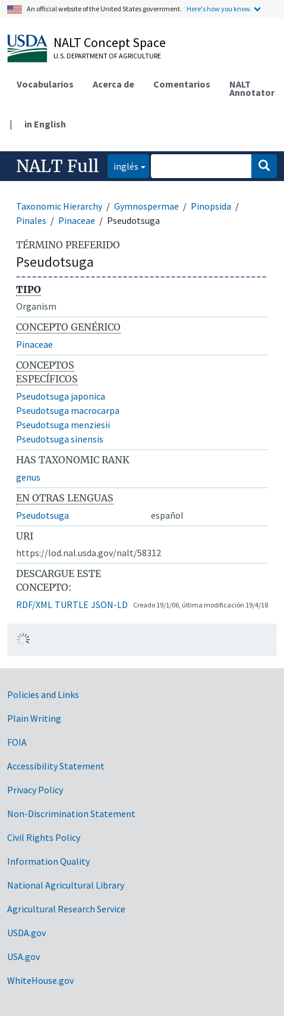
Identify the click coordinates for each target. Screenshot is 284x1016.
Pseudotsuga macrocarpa (67, 410)
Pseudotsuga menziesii (63, 425)
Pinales (31, 220)
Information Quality (48, 861)
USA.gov (23, 956)
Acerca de (113, 84)
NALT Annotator (251, 88)
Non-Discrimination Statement (71, 813)
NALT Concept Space (109, 42)
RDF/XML (34, 604)
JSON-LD (109, 604)
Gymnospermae (146, 206)
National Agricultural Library (65, 885)
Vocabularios (45, 84)
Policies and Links (43, 694)
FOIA (17, 742)
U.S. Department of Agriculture (107, 55)
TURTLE (72, 604)
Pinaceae (76, 220)
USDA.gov (26, 933)
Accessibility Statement (56, 766)
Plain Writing (34, 718)
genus (28, 477)
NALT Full (57, 166)
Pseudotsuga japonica (60, 396)
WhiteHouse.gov (40, 980)
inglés (123, 165)
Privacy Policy (35, 790)
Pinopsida (211, 206)
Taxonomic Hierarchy (59, 206)
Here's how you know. (219, 8)
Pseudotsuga (42, 515)
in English (45, 124)
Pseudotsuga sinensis (59, 439)
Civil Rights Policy (43, 837)
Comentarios (181, 84)
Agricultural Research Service (66, 909)
